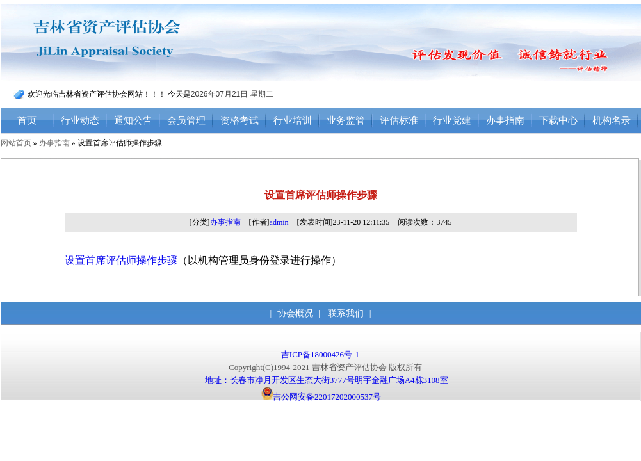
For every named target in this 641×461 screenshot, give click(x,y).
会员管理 (186, 120)
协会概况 (295, 313)
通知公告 (133, 120)
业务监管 (346, 120)
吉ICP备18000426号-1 (321, 354)
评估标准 (399, 120)
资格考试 (239, 120)
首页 (27, 120)
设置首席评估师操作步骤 (121, 260)
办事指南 (505, 120)
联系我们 (346, 313)
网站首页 (16, 142)
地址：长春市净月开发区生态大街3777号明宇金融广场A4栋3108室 (326, 380)
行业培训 (292, 120)
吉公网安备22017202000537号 (321, 396)
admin (279, 222)
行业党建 (452, 120)
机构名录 (611, 120)
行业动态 (80, 120)
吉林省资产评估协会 (133, 42)
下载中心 (558, 120)
